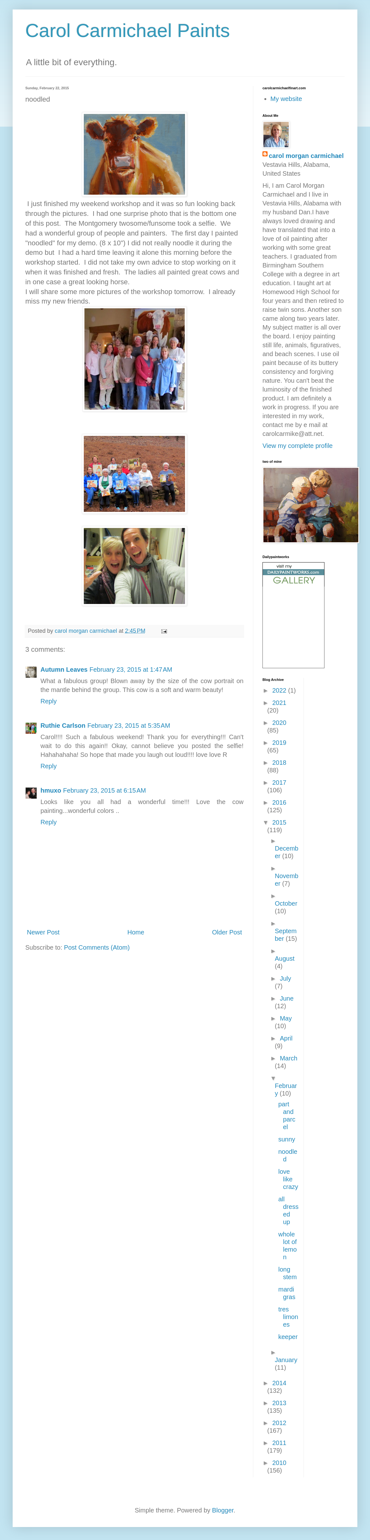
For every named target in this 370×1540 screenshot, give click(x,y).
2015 (279, 822)
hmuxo (50, 790)
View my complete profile (297, 445)
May (286, 1018)
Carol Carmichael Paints (127, 30)
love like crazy (288, 1179)
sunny (286, 1139)
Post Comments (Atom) (97, 947)
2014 (279, 1383)
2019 (279, 742)
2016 (279, 802)
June (286, 998)
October (286, 903)
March (289, 1058)
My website (286, 98)
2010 (279, 1462)
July (285, 978)
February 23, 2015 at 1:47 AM (130, 669)
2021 (279, 702)
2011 (279, 1442)
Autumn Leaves (64, 669)
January (286, 1359)
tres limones (288, 1317)
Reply (48, 701)
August (284, 958)
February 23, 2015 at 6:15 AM (104, 790)
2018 (279, 762)
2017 (279, 782)
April (286, 1038)
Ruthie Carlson (62, 725)
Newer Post (43, 932)
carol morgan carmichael (306, 155)
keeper (288, 1336)
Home (135, 932)
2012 (279, 1422)
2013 (279, 1402)
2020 (279, 722)
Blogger (223, 1510)
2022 (280, 690)
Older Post (227, 932)
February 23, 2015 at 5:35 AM (128, 725)
